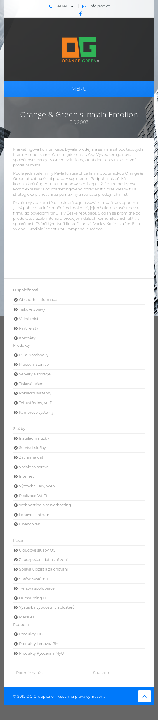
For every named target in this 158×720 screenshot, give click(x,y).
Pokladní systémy (35, 393)
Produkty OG (31, 634)
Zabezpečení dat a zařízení (43, 559)
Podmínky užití (30, 672)
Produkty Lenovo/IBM (39, 643)
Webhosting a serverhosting (45, 505)
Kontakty (27, 338)
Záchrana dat (31, 457)
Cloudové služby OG (37, 550)
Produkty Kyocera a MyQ (41, 653)
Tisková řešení (31, 384)
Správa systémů (33, 579)
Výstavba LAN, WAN (37, 486)
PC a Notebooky (33, 355)
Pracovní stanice (34, 364)
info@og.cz (94, 6)
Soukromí (102, 672)
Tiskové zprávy (32, 309)
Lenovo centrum (34, 515)
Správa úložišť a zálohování (43, 569)
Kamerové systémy (36, 412)
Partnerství (29, 328)
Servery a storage (35, 374)
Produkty (21, 345)
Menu (79, 89)
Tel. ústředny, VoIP (35, 403)
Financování (30, 524)
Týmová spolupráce (37, 588)
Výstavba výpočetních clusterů (47, 607)
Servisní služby (32, 447)
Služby (19, 428)
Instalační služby (34, 438)
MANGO (26, 617)
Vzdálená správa (34, 467)
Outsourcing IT (32, 598)
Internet (26, 476)
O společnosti (25, 290)
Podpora (21, 624)
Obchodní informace (38, 299)
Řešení (19, 540)
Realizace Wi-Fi (33, 495)
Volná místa (30, 318)
